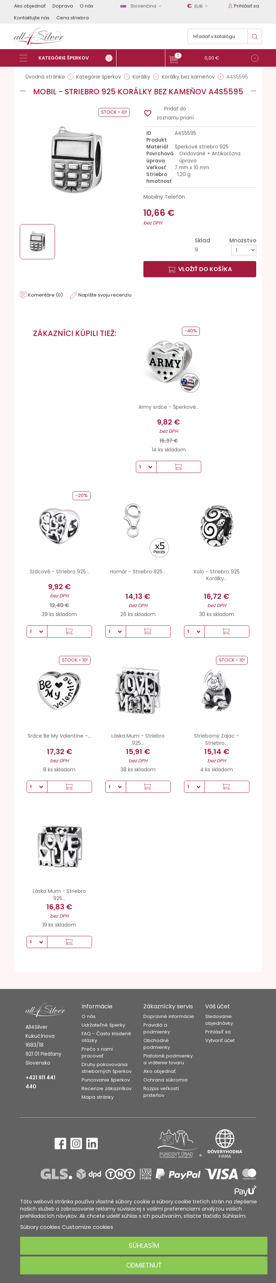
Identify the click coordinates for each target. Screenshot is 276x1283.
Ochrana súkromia (165, 1079)
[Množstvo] (243, 250)
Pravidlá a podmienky (156, 1028)
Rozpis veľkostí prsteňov (161, 1092)
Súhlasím (144, 1245)
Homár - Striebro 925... (138, 571)
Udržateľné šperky (103, 1025)
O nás (86, 6)
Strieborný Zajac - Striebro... (216, 739)
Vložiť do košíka (200, 269)
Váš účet (217, 1006)
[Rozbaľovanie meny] (198, 6)
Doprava (62, 6)
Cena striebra (72, 18)
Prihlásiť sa (218, 1031)
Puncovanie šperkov (106, 1079)
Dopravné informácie (168, 1016)
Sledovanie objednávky (219, 1020)
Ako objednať (30, 6)
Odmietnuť (144, 1265)
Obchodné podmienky (156, 1044)
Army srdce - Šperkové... (168, 407)
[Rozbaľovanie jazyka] (142, 6)
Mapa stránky (98, 1097)
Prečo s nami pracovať (97, 1052)
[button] (213, 59)
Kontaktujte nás (32, 18)
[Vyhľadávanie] (224, 36)
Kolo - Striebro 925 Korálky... (217, 575)
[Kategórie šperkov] (67, 58)
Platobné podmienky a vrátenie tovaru (168, 1059)
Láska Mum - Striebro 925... (138, 739)
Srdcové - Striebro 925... (59, 571)
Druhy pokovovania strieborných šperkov (107, 1068)
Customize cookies (87, 1227)
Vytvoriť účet (220, 1040)
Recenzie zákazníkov (107, 1088)
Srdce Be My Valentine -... (59, 735)
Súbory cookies (40, 1227)
